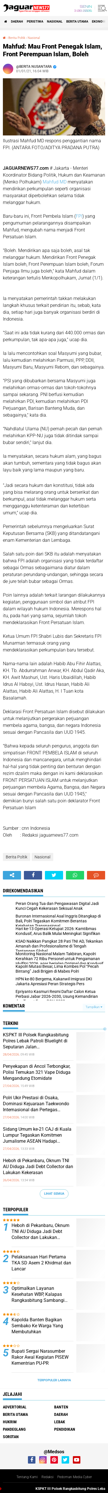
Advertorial (14, 1407)
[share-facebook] (33, 875)
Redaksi (47, 1477)
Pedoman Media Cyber (74, 1477)
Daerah (17, 21)
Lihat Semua (54, 1194)
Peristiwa (35, 21)
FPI (79, 216)
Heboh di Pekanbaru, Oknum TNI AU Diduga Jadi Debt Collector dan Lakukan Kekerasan (38, 1166)
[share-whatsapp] (75, 875)
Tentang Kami (27, 1477)
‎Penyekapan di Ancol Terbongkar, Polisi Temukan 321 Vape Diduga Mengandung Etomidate (37, 1072)
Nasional (54, 21)
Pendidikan (64, 1429)
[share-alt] (12, 875)
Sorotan (11, 1436)
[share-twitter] (54, 875)
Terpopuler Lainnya (54, 1380)
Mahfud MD (54, 182)
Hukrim (10, 1422)
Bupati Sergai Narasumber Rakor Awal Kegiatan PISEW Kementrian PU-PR (40, 1357)
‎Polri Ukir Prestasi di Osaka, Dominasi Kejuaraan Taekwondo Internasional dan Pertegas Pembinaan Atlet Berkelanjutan (36, 1104)
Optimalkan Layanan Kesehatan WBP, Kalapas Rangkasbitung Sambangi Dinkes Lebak (38, 1294)
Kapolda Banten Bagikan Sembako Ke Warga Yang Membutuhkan (37, 1325)
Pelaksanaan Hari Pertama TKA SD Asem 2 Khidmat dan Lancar (41, 1263)
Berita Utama (77, 21)
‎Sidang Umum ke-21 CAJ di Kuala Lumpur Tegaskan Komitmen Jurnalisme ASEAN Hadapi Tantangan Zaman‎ (37, 1135)
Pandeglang (14, 1429)
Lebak (59, 1422)
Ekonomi (99, 21)
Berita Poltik (16, 857)
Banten (61, 1407)
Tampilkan (94, 1007)
